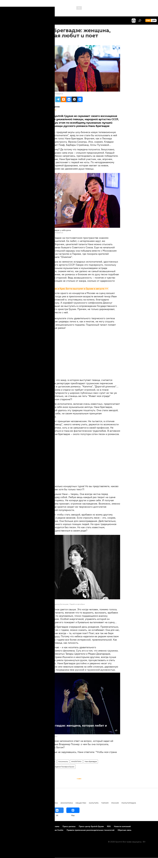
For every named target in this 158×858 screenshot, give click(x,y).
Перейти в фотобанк (77, 604)
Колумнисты (63, 761)
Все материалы (51, 110)
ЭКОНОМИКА (66, 803)
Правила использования (37, 826)
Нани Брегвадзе (91, 761)
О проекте (7, 826)
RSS (109, 826)
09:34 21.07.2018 (45, 42)
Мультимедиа (128, 803)
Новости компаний (122, 826)
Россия (115, 803)
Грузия (41, 761)
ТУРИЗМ (105, 803)
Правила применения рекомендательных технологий (90, 830)
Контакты (19, 826)
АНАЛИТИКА (76, 761)
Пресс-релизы (69, 826)
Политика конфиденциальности (17, 830)
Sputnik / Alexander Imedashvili (51, 94)
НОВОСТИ (7, 803)
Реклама (55, 826)
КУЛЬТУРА (51, 761)
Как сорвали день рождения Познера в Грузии (56, 767)
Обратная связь (124, 830)
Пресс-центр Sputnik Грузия (91, 826)
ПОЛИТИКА (52, 803)
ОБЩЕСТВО (81, 803)
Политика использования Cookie (48, 830)
